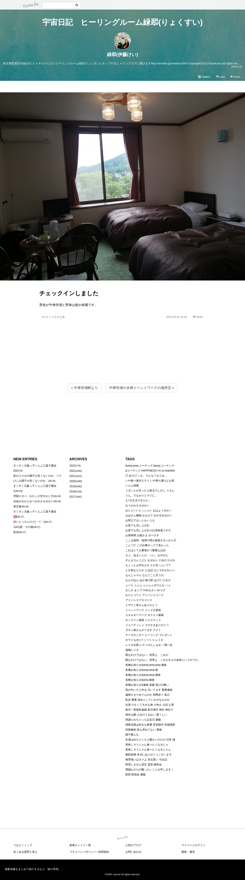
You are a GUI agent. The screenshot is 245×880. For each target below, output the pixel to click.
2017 (72, 496)
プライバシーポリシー (82, 851)
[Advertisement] (122, 359)
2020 (72, 481)
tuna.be (122, 837)
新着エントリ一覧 (80, 845)
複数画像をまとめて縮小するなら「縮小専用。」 (34, 869)
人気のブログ (133, 845)
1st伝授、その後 (23, 526)
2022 (72, 470)
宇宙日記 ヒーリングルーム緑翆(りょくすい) (122, 22)
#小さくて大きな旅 (53, 316)
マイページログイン (193, 845)
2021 (72, 475)
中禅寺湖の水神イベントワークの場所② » (141, 388)
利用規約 (103, 851)
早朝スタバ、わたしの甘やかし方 (33, 496)
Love (220, 76)
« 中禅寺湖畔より (84, 388)
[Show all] (236, 66)
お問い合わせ (133, 851)
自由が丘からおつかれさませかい (33, 501)
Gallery (204, 76)
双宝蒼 (17, 506)
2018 (72, 491)
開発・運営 (188, 851)
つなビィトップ (22, 845)
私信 (16, 532)
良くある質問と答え (25, 851)
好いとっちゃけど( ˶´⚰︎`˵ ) (28, 521)
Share (235, 76)
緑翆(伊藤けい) (122, 54)
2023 (72, 465)
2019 (72, 486)
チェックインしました (69, 293)
